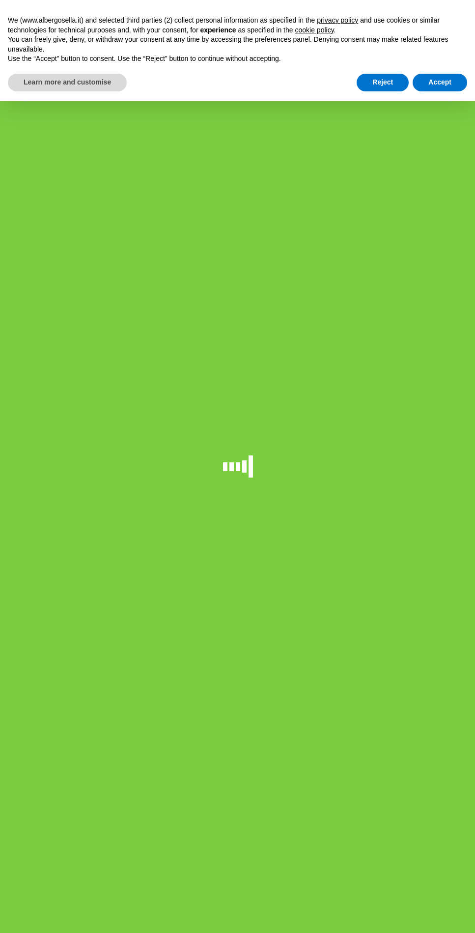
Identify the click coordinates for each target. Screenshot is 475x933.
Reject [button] (382, 82)
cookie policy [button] (314, 30)
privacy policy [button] (337, 20)
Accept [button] (439, 82)
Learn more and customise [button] (67, 82)
